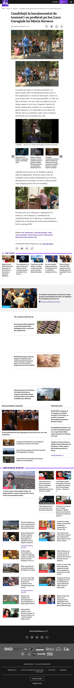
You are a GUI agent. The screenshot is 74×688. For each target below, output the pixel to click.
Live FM (55, 2)
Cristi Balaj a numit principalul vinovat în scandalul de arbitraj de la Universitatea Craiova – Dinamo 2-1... (63, 486)
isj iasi (40, 235)
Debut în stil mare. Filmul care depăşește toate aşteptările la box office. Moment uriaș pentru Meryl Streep (64, 600)
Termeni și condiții (29, 664)
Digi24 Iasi (15, 8)
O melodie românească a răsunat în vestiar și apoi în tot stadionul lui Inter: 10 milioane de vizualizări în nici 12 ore (55, 296)
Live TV (62, 2)
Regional (9, 8)
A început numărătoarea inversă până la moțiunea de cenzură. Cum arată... (29, 443)
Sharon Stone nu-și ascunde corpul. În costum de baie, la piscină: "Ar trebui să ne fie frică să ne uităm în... (64, 555)
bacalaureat (29, 232)
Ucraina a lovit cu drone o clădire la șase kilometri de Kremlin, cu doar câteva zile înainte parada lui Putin (61, 446)
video (50, 232)
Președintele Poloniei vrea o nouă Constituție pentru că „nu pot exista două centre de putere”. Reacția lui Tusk (61, 431)
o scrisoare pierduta (40, 232)
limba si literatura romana (24, 237)
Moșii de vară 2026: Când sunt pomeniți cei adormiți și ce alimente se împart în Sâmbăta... (7, 270)
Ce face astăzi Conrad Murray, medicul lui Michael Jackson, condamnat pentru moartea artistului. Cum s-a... (28, 555)
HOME (3, 8)
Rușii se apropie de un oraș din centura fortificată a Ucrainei (28, 568)
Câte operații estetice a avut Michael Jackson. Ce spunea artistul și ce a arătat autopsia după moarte (28, 614)
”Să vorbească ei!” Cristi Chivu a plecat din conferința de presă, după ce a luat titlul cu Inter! (64, 537)
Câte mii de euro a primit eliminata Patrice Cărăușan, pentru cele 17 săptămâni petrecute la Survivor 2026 (46, 486)
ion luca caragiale (21, 235)
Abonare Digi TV (12, 670)
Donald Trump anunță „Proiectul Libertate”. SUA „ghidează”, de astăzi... (31, 451)
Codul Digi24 (51, 670)
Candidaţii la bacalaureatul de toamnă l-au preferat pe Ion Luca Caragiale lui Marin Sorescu (40, 8)
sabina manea (48, 235)
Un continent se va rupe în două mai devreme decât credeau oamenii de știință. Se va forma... (22, 269)
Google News (47, 243)
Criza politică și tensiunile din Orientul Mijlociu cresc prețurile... (29, 459)
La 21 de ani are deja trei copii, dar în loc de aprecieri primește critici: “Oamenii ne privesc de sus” (27, 582)
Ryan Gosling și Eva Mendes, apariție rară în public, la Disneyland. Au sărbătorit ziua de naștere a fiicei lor (27, 537)
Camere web (63, 670)
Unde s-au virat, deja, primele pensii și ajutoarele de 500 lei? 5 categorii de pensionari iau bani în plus (64, 569)
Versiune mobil (37, 679)
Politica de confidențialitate (42, 664)
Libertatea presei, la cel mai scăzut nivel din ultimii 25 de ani (46, 508)
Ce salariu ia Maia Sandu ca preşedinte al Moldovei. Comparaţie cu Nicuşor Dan (64, 525)
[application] (37, 131)
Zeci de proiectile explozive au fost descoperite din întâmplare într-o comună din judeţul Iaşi (24, 327)
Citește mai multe (56, 455)
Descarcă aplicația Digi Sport (50, 302)
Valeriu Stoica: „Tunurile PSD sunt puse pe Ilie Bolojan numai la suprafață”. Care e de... (65, 269)
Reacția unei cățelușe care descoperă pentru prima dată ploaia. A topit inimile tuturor (28, 599)
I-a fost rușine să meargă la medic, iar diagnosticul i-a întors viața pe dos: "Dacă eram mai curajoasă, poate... (18, 493)
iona (35, 237)
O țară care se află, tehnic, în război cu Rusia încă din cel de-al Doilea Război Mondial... (37, 268)
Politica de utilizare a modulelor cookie (32, 670)
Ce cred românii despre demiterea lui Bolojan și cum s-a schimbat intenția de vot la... (51, 268)
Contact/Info (39, 672)
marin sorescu (33, 235)
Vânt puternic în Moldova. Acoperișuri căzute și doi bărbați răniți (21, 159)
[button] (37, 131)
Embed (18, 145)
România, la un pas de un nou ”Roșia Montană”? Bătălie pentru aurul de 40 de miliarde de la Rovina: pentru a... (63, 511)
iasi (23, 232)
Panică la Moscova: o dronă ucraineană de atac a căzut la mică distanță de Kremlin (28, 525)
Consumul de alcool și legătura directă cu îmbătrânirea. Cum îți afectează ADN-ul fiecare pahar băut (63, 582)
